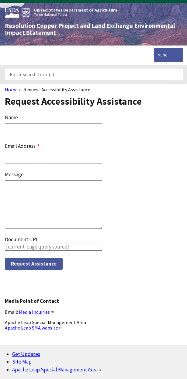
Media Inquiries (36, 312)
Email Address (20, 146)
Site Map (22, 361)
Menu (163, 55)
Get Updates (26, 354)
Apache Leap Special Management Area (57, 369)
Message (14, 174)
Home (11, 89)
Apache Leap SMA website (33, 328)
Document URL (21, 239)
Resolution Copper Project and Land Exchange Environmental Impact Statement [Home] (90, 29)
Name (11, 117)
